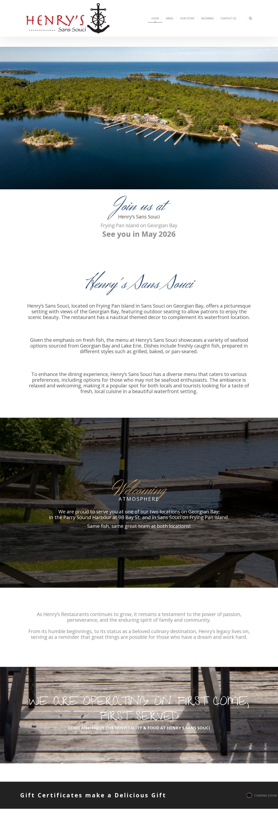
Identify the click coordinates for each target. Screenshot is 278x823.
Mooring (207, 18)
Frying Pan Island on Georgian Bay (139, 225)
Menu (169, 18)
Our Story (187, 18)
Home (155, 18)
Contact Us (228, 18)
